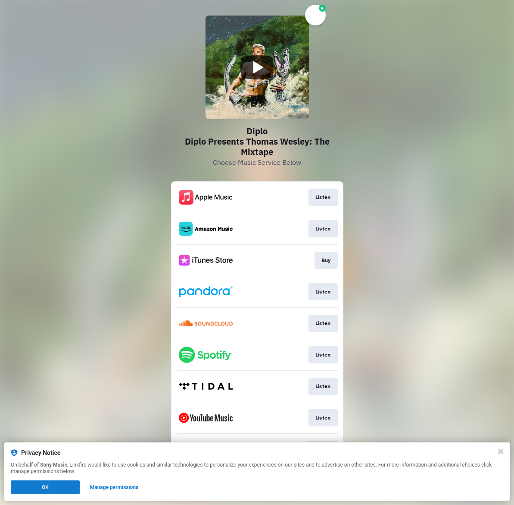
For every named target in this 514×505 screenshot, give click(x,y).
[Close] (501, 451)
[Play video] (257, 67)
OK (45, 487)
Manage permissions (114, 487)
